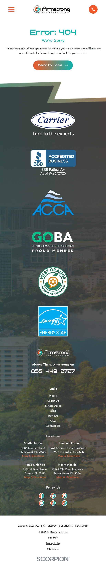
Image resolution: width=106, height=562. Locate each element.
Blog (53, 411)
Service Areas (53, 406)
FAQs (53, 421)
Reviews (53, 416)
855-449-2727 (53, 371)
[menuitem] (52, 538)
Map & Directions (33, 456)
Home (53, 396)
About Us (53, 401)
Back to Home (53, 65)
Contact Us (53, 426)
